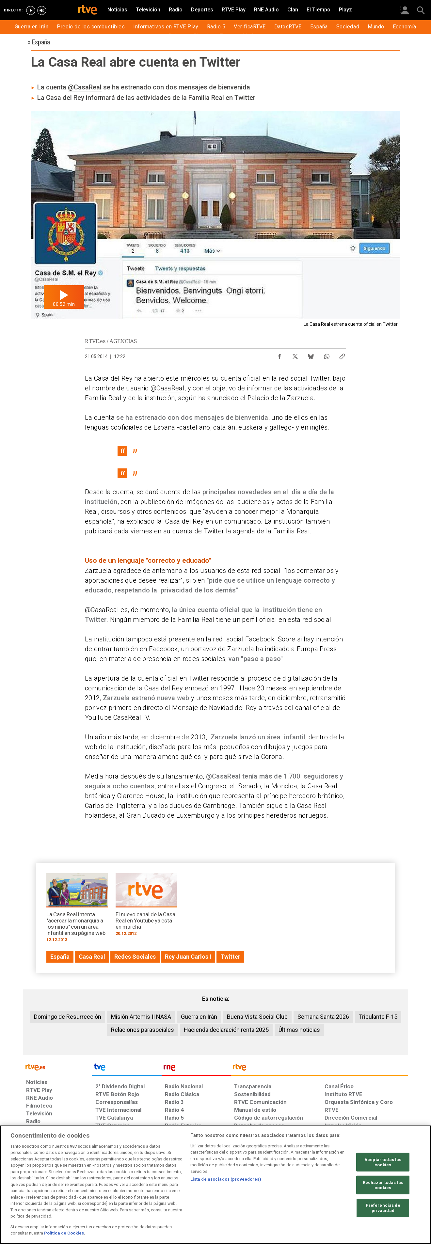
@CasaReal (85, 87)
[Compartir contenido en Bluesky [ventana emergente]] (311, 355)
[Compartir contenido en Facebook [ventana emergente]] (279, 355)
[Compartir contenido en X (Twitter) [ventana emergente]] (295, 355)
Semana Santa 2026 (323, 1016)
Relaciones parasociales (142, 1029)
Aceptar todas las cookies (382, 1162)
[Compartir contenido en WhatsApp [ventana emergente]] (326, 355)
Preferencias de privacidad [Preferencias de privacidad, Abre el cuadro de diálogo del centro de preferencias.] (383, 1208)
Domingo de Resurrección (67, 1016)
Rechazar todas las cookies (383, 1185)
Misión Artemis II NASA (141, 1016)
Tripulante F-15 (378, 1016)
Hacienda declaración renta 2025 (226, 1029)
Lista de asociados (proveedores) (225, 1179)
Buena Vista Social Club (257, 1016)
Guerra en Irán (199, 1016)
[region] (215, 1184)
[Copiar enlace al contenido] (342, 355)
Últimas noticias (299, 1029)
